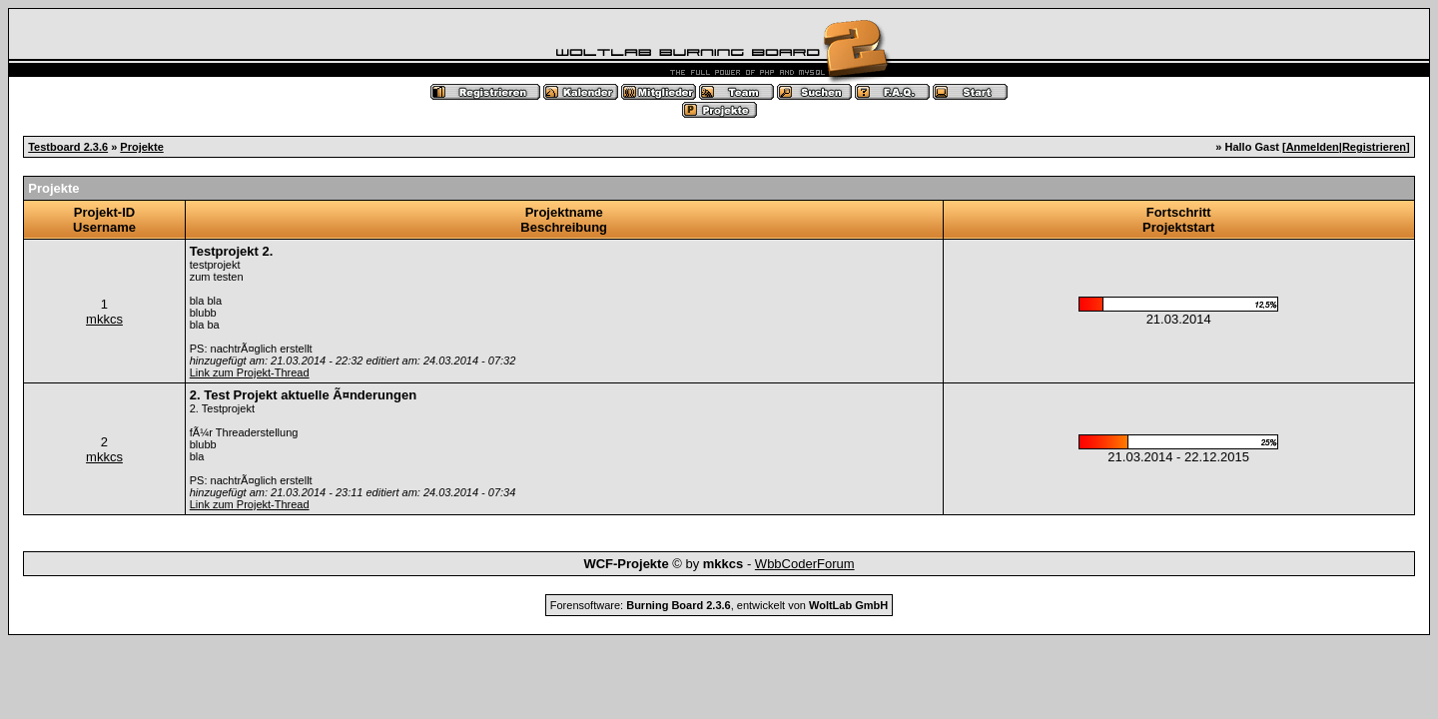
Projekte (141, 147)
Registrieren (1374, 147)
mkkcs (104, 319)
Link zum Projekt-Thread (250, 372)
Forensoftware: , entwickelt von (719, 605)
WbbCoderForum (805, 563)
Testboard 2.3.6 (68, 147)
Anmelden (1312, 147)
